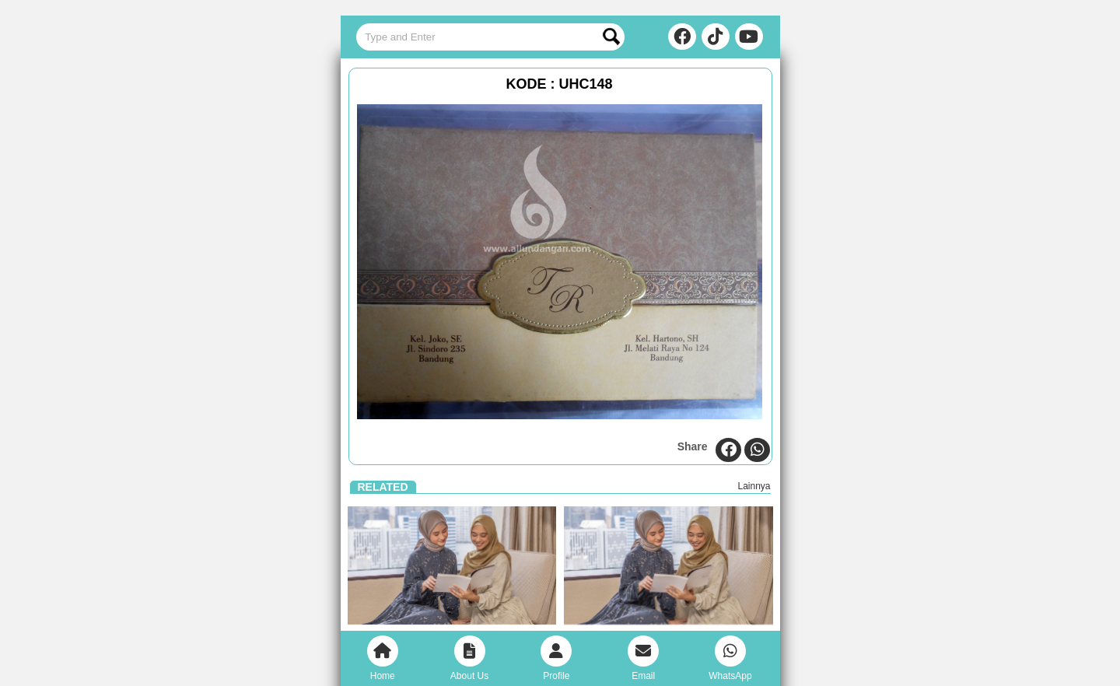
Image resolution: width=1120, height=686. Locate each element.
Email (643, 658)
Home (382, 658)
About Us (469, 658)
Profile (556, 658)
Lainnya (753, 486)
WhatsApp (730, 658)
